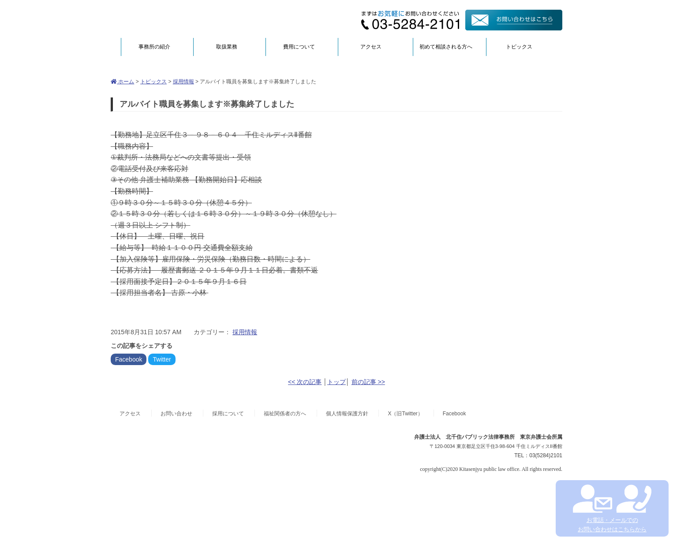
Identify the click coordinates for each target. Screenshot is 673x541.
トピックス (519, 47)
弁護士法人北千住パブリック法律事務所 (196, 18)
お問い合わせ (176, 413)
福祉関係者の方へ (285, 413)
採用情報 (183, 81)
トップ (336, 381)
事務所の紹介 (154, 47)
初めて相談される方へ (445, 47)
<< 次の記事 (305, 381)
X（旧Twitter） (405, 413)
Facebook (128, 359)
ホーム (122, 81)
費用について (299, 47)
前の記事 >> (368, 381)
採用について (228, 413)
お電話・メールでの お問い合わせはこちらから (612, 509)
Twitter (162, 359)
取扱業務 (226, 47)
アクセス (370, 47)
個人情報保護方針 (347, 413)
